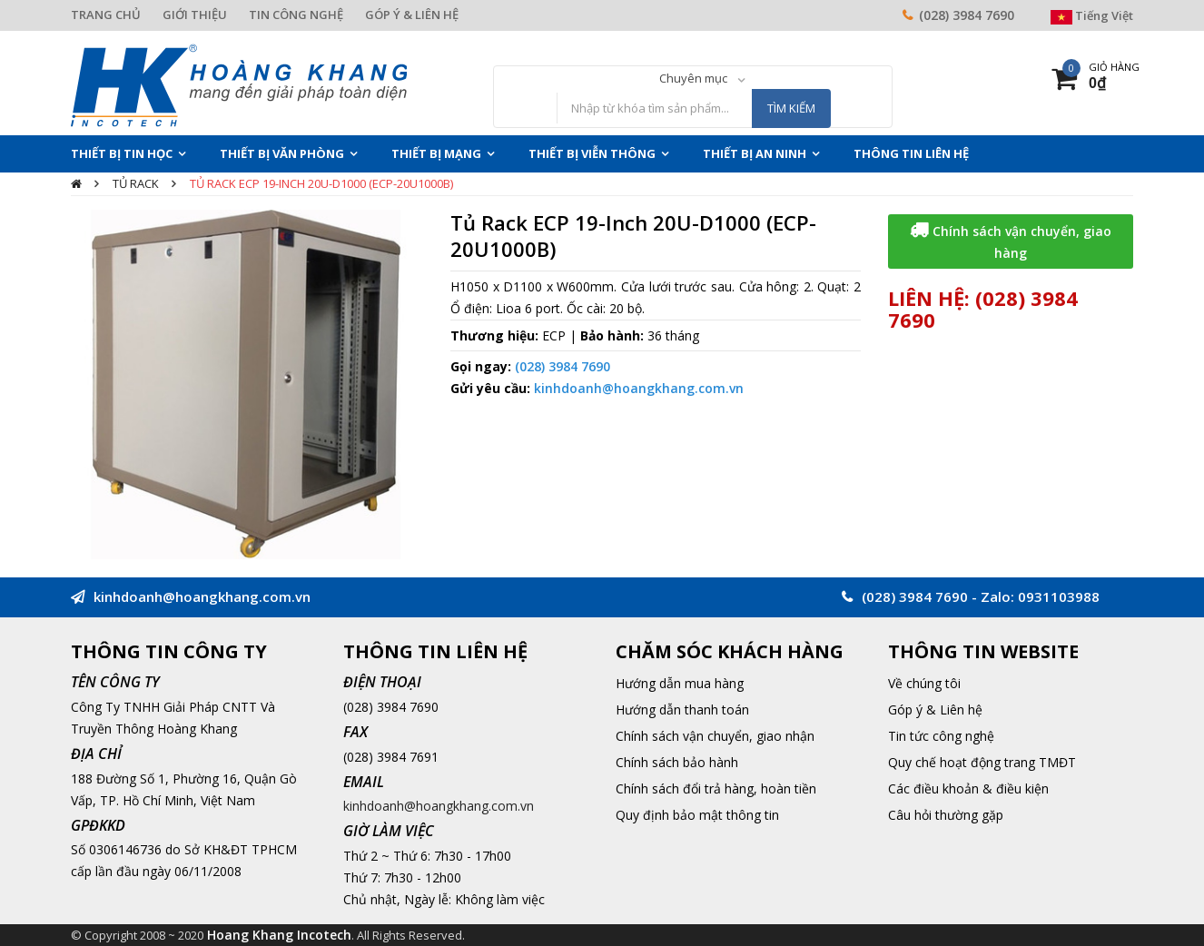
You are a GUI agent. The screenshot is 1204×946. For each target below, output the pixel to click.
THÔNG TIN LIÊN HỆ (911, 153)
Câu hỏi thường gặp (945, 814)
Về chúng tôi (924, 683)
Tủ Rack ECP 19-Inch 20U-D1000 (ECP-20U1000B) (321, 183)
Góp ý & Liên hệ (935, 709)
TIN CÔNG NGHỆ (296, 14)
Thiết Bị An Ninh (754, 153)
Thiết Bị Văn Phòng (282, 153)
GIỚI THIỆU (195, 14)
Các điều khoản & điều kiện (968, 788)
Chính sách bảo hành (677, 762)
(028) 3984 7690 (966, 15)
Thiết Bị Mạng (436, 153)
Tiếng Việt (1092, 15)
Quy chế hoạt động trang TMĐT (982, 762)
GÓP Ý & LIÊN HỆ (412, 14)
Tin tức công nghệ (941, 735)
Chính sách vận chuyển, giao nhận (715, 735)
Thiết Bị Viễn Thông (592, 153)
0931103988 (1059, 596)
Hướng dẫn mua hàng (680, 683)
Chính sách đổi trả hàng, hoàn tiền (716, 788)
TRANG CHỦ (106, 14)
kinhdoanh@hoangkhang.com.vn (639, 388)
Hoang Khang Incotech (279, 934)
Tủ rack (136, 183)
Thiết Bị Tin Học (122, 153)
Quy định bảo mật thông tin (697, 814)
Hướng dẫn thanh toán (682, 709)
